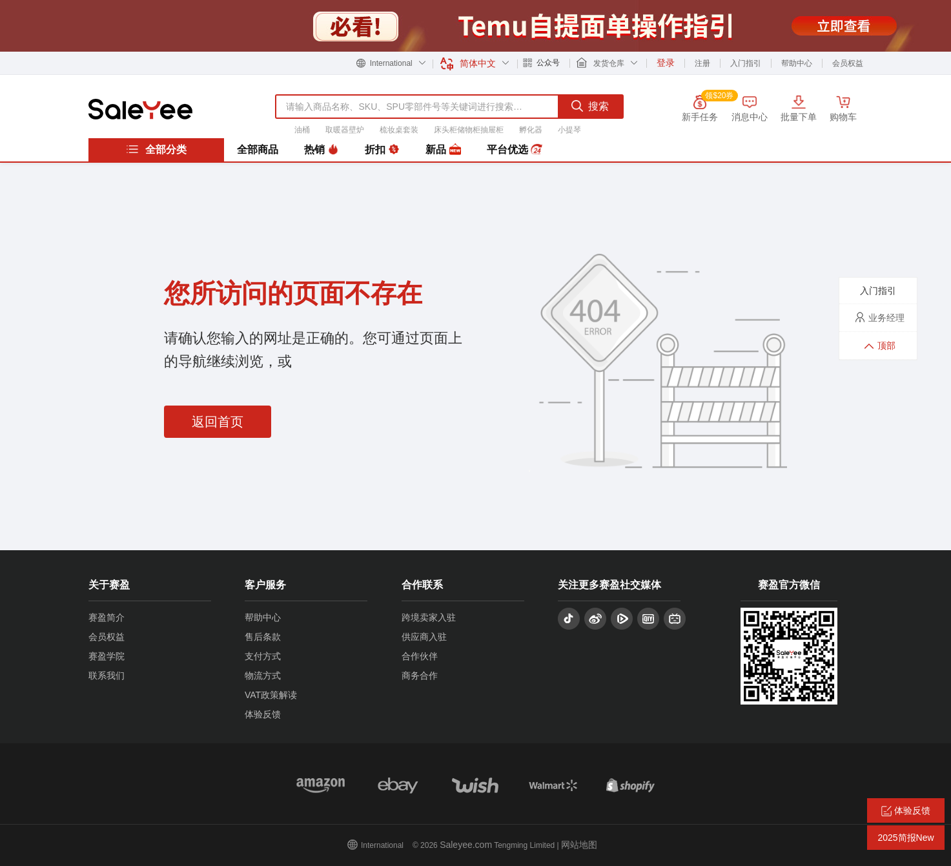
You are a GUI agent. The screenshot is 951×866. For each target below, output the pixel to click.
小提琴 (569, 129)
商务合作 (420, 675)
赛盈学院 (106, 656)
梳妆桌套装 (399, 129)
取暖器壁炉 (344, 129)
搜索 (590, 106)
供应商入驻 (424, 637)
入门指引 (745, 63)
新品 (442, 149)
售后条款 (263, 637)
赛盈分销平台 (140, 109)
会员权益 (847, 63)
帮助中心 (796, 63)
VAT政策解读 (271, 695)
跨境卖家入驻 (429, 617)
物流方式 (263, 675)
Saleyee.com (466, 845)
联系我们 (106, 675)
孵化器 (530, 129)
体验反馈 (263, 714)
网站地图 (579, 845)
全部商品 (257, 149)
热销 (321, 149)
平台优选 (514, 149)
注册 (702, 63)
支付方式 (263, 656)
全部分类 (156, 149)
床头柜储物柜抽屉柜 (469, 129)
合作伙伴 (420, 656)
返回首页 (217, 422)
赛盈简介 (106, 617)
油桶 (302, 129)
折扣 (382, 149)
